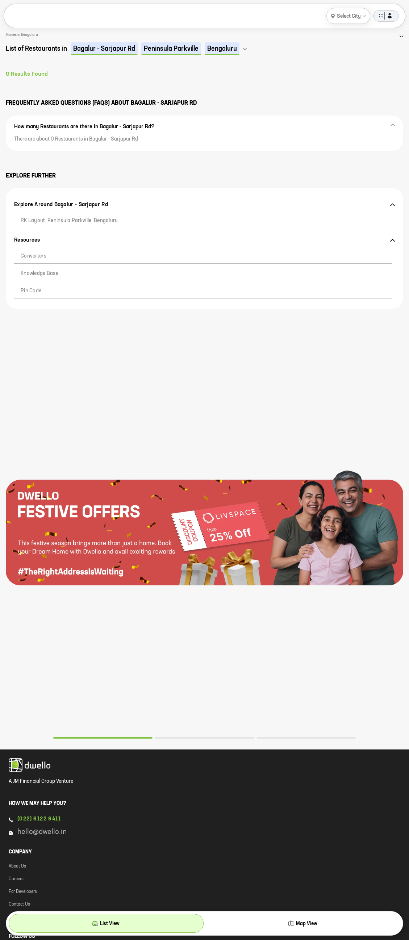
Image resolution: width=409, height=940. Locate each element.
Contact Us (19, 904)
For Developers (23, 892)
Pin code (31, 290)
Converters (33, 256)
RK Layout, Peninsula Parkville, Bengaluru (69, 220)
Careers (16, 879)
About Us (17, 866)
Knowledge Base (39, 273)
